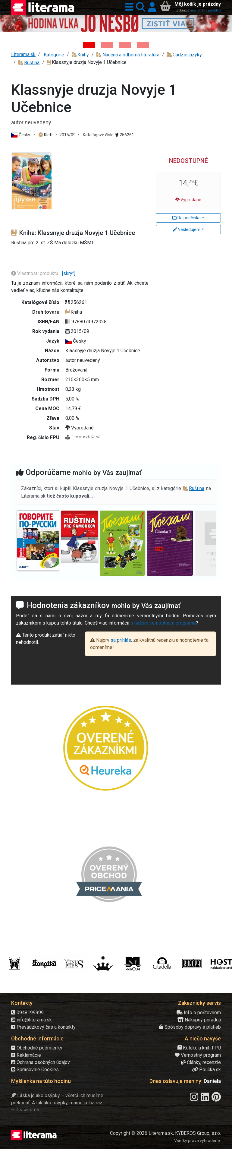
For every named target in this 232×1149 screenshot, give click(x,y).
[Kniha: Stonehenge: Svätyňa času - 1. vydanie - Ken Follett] (143, 45)
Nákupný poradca (199, 1020)
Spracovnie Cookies (35, 1069)
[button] (128, 7)
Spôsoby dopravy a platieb (190, 1027)
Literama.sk (23, 54)
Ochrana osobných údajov (40, 1062)
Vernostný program (198, 1055)
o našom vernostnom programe (163, 623)
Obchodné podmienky (36, 1048)
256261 (124, 134)
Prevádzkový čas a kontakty (43, 1027)
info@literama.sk (31, 1020)
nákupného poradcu (205, 10)
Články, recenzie (201, 1062)
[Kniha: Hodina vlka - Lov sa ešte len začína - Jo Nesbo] (89, 45)
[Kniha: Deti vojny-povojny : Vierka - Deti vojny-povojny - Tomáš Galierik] (125, 45)
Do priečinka (186, 217)
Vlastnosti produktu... (36, 273)
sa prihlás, (121, 640)
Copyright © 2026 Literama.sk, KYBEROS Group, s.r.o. (165, 1133)
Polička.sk (206, 1069)
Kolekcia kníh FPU (199, 1048)
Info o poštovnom (199, 1012)
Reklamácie (26, 1055)
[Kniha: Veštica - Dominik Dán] (107, 45)
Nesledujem (186, 229)
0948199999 (27, 1012)
